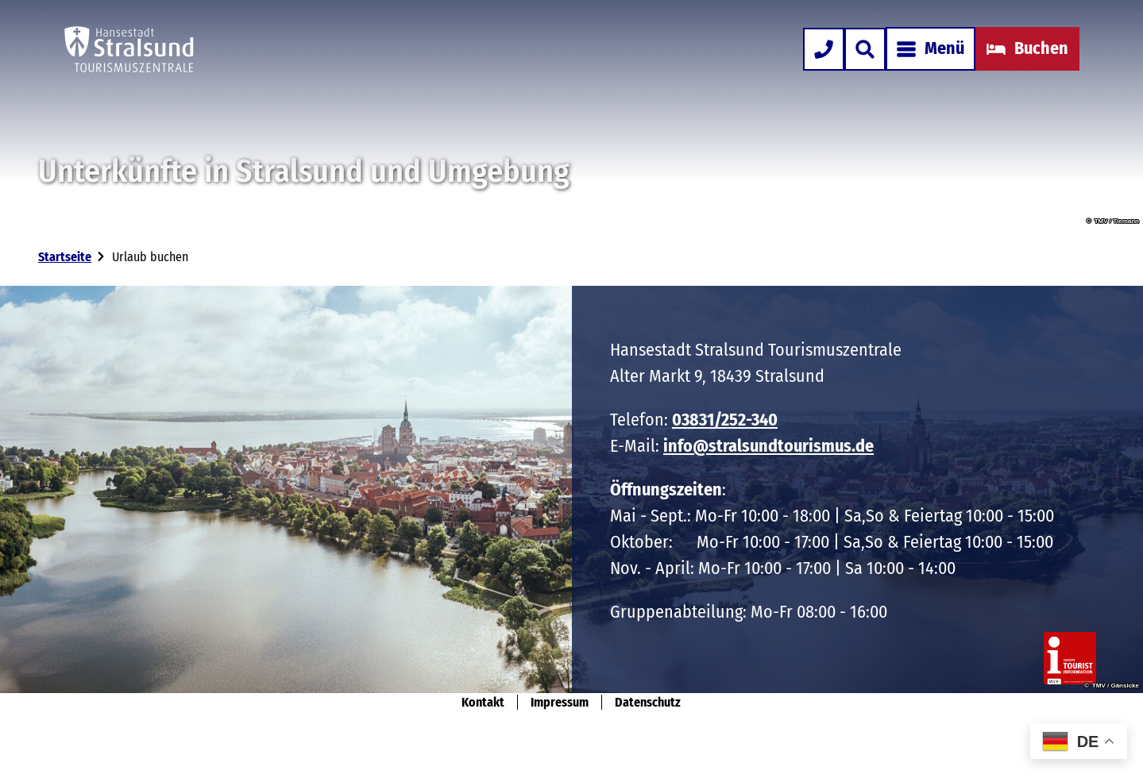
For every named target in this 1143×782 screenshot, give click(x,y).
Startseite (64, 256)
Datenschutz (648, 702)
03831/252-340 (725, 419)
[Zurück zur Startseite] (129, 49)
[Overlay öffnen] (865, 49)
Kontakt (482, 702)
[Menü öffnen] (930, 49)
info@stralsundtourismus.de (768, 445)
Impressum (560, 702)
